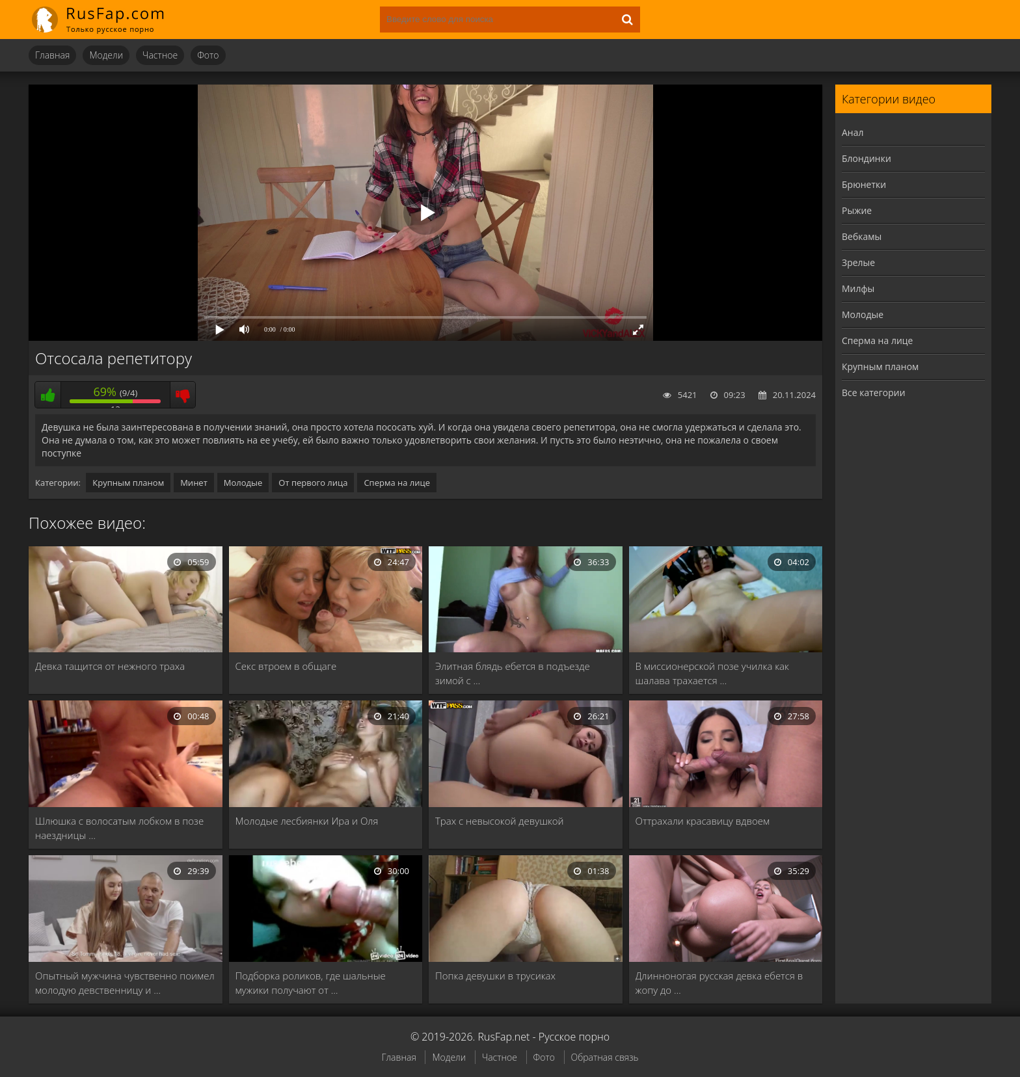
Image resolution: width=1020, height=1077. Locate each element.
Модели (106, 55)
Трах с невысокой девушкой (499, 820)
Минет (194, 482)
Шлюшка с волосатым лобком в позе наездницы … (119, 828)
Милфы (858, 288)
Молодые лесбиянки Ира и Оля (307, 820)
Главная (52, 55)
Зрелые (858, 262)
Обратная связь (605, 1057)
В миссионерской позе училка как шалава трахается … (712, 673)
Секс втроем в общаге (286, 665)
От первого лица (312, 482)
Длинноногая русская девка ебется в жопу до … (719, 982)
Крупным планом (128, 482)
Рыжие (857, 210)
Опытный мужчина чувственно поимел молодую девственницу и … (125, 982)
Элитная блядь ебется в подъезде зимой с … (512, 673)
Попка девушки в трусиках (495, 975)
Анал (853, 132)
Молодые (243, 482)
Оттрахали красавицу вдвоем (703, 820)
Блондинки (866, 158)
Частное (160, 55)
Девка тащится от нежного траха (110, 665)
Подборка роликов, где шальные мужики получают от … (310, 982)
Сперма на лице (397, 482)
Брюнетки (864, 184)
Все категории (874, 392)
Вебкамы (861, 236)
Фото (208, 55)
